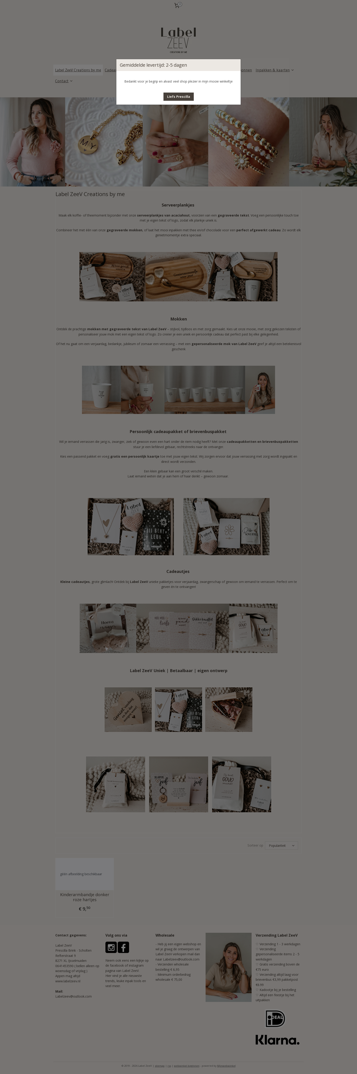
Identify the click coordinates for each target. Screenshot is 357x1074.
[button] (178, 96)
